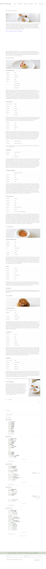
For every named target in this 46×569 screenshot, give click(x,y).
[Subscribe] (37, 560)
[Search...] (42, 4)
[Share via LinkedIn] (10, 399)
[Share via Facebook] (6, 399)
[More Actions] (39, 419)
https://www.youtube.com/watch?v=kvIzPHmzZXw (14, 31)
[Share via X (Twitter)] (8, 399)
